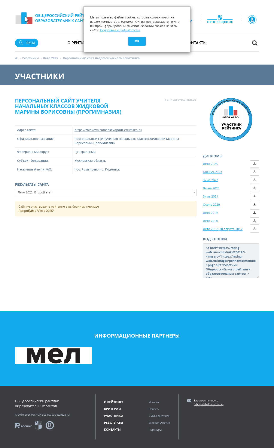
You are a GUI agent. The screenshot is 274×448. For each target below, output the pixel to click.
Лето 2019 (210, 213)
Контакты (196, 42)
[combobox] (106, 192)
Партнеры (155, 429)
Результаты (113, 423)
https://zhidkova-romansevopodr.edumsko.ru (108, 130)
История (154, 402)
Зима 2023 (210, 180)
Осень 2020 (211, 204)
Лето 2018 (210, 221)
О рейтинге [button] (79, 42)
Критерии (112, 409)
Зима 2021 (210, 196)
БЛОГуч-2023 (212, 172)
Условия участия (159, 422)
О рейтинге (114, 402)
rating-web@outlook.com (208, 404)
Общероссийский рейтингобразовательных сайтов (63, 18)
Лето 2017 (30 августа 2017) (223, 229)
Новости (154, 409)
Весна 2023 (211, 188)
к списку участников (180, 100)
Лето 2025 (50, 58)
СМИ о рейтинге (159, 416)
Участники (30, 58)
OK (137, 41)
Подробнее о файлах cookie (120, 30)
